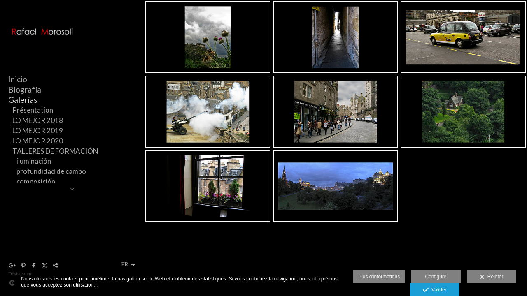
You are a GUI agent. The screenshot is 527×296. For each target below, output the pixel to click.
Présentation (32, 110)
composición (35, 181)
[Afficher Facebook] (34, 265)
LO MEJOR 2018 (37, 120)
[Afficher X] (44, 265)
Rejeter (491, 277)
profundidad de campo (51, 171)
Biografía (24, 89)
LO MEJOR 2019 (37, 130)
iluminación (33, 161)
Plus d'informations (379, 277)
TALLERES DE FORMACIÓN (55, 151)
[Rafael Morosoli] (72, 43)
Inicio (17, 79)
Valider (434, 290)
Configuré (436, 277)
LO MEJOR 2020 (37, 140)
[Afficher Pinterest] (23, 265)
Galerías (22, 99)
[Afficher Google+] (12, 265)
